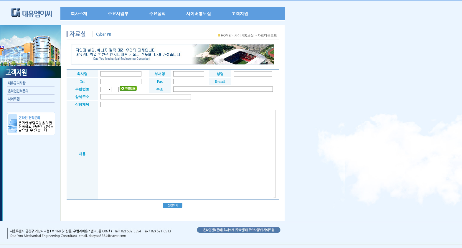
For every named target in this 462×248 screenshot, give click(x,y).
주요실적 (157, 13)
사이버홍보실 (198, 13)
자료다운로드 (267, 35)
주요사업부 (118, 13)
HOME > (227, 35)
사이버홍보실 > (245, 35)
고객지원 (240, 13)
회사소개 (79, 13)
